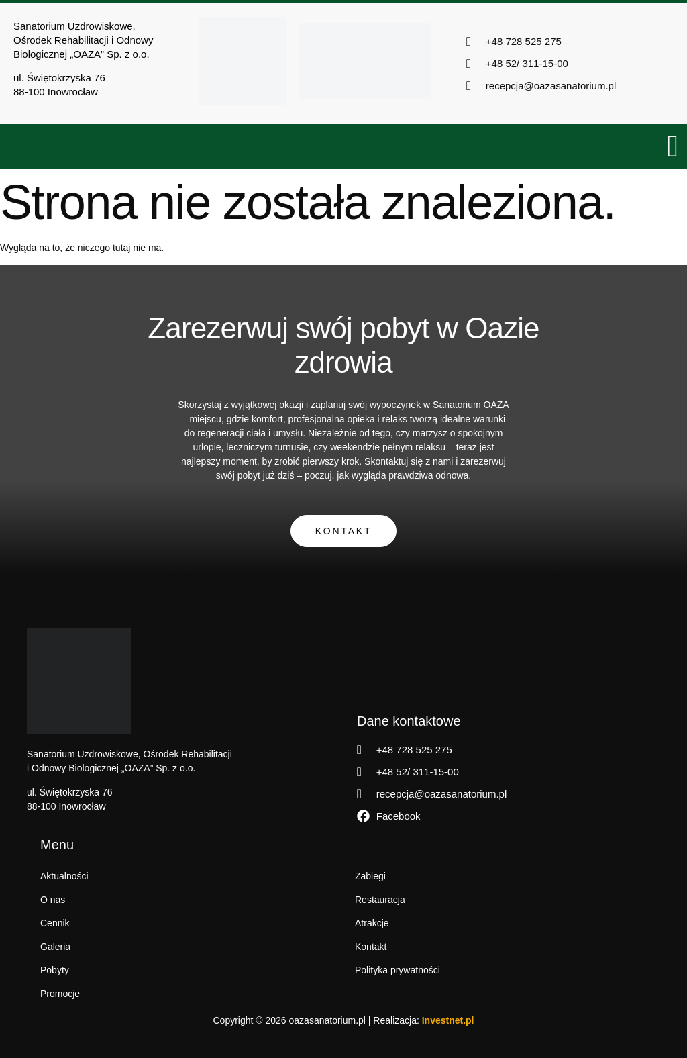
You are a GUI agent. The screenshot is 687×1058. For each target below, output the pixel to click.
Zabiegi (370, 876)
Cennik (55, 923)
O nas (52, 899)
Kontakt (343, 531)
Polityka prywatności (397, 970)
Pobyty (54, 970)
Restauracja (380, 899)
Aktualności (64, 876)
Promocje (60, 993)
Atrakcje (372, 923)
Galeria (55, 946)
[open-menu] (673, 146)
